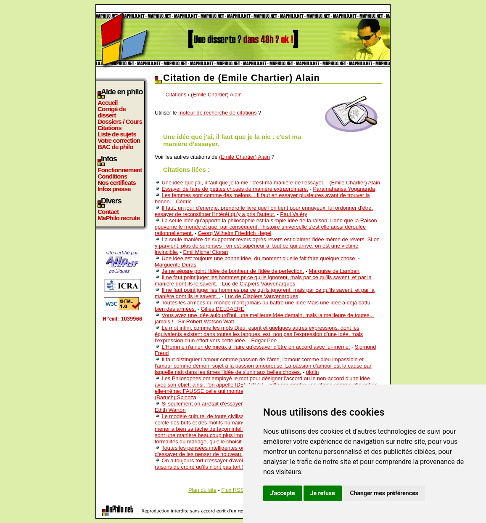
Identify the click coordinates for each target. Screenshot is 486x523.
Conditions (112, 176)
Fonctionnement (120, 170)
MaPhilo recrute (119, 218)
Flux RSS (232, 490)
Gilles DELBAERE (223, 309)
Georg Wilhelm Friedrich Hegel (234, 233)
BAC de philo (115, 147)
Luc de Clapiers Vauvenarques (258, 283)
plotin (312, 372)
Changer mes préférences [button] (384, 493)
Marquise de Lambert (334, 271)
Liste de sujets (117, 134)
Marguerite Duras (175, 265)
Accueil (108, 102)
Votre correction (119, 140)
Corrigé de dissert (112, 112)
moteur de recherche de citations (217, 112)
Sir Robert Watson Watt (206, 321)
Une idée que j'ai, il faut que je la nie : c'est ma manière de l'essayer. (243, 182)
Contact (108, 211)
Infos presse (114, 189)
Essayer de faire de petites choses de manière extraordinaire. (235, 189)
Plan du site (202, 490)
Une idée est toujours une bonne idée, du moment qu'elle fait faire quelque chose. (259, 258)
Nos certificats (117, 182)
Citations (110, 128)
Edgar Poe (264, 340)
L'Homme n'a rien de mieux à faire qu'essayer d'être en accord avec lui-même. (256, 347)
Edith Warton (170, 410)
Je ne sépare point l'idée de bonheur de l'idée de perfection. (233, 271)
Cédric (184, 201)
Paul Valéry (293, 214)
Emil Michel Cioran (205, 252)
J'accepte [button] (282, 493)
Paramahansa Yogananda (344, 189)
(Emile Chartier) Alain (216, 94)
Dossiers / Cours (120, 121)
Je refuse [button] (322, 493)
